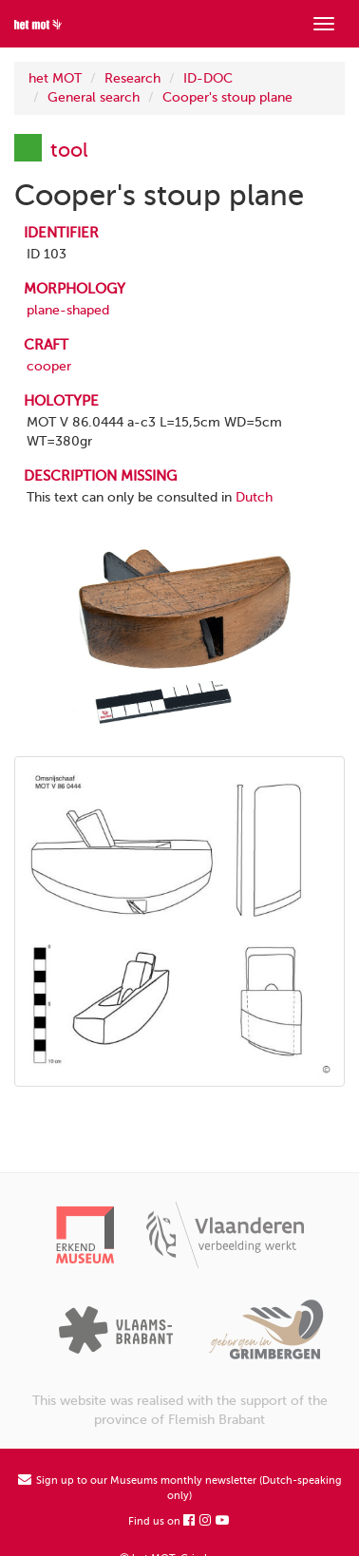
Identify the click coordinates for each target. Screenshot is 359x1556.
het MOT (55, 78)
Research (132, 78)
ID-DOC (208, 78)
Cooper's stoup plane (227, 97)
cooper (49, 366)
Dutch (254, 497)
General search (93, 97)
